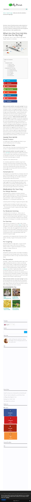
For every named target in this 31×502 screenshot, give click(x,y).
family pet (5, 257)
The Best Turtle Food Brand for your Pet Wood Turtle (14, 383)
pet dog (7, 141)
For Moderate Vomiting (13, 70)
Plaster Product (11, 64)
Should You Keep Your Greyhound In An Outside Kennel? (15, 381)
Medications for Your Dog (10, 68)
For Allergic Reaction (12, 69)
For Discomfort (11, 75)
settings (7, 497)
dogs (20, 213)
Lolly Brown (6, 37)
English (6, 313)
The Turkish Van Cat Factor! (9, 389)
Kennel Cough (9, 13)
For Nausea (11, 74)
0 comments (14, 39)
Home (4, 13)
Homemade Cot (11, 66)
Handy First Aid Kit (8, 62)
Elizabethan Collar (12, 65)
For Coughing (11, 73)
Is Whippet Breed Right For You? (10, 385)
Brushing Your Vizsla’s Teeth (9, 387)
